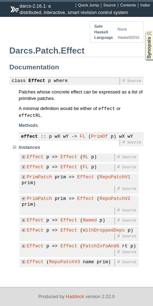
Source (109, 5)
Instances (29, 147)
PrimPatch (39, 177)
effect (29, 136)
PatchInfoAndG (101, 246)
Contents (128, 5)
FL (82, 136)
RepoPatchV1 (114, 177)
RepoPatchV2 (114, 199)
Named (90, 220)
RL (86, 157)
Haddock (75, 296)
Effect (36, 81)
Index (145, 5)
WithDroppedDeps (104, 230)
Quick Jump (88, 5)
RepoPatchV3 (64, 262)
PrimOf (99, 136)
